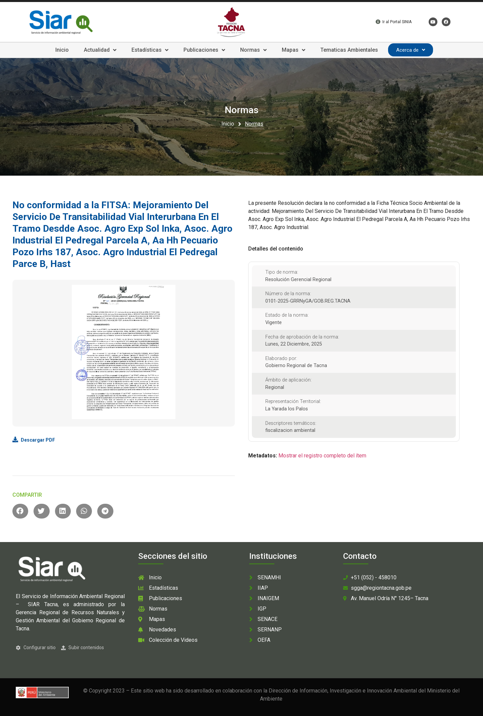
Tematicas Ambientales (349, 50)
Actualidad (100, 50)
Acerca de (410, 50)
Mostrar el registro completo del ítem (322, 455)
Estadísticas (149, 50)
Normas (253, 50)
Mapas (293, 50)
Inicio (62, 50)
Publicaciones (204, 50)
